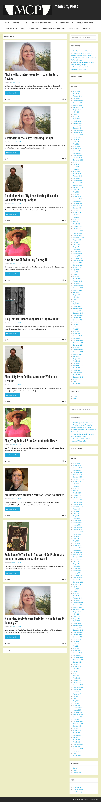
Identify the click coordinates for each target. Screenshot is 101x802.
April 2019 (76, 276)
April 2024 (76, 146)
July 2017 (76, 324)
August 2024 (77, 137)
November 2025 (78, 103)
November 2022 (78, 183)
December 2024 (78, 128)
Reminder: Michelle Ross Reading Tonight (29, 138)
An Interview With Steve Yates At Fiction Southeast (34, 495)
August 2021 (77, 212)
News (8, 99)
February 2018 (77, 308)
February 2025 (77, 123)
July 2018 (76, 297)
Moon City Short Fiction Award (41, 23)
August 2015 (77, 359)
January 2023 (77, 178)
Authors (16, 23)
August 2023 (77, 162)
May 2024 (76, 144)
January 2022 (77, 201)
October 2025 (77, 105)
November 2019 (78, 260)
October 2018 (77, 290)
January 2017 (77, 338)
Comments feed (78, 789)
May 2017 (76, 329)
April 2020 (76, 249)
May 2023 (76, 169)
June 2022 (76, 190)
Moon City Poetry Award (64, 23)
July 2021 (76, 215)
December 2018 (78, 286)
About (7, 23)
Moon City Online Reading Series (54, 29)
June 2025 (76, 114)
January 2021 (77, 228)
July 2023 (76, 164)
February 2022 (77, 199)
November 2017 (78, 315)
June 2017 (76, 327)
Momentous (94, 799)
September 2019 (78, 265)
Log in (75, 785)
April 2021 (76, 222)
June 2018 (76, 299)
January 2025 (77, 126)
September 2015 (78, 356)
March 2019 (77, 279)
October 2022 (77, 185)
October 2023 (77, 158)
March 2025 (77, 121)
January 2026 (77, 98)
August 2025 (77, 110)
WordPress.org (77, 792)
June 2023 (76, 167)
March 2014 (76, 368)
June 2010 (76, 381)
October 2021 (77, 208)
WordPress (84, 799)
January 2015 (77, 363)
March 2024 (77, 148)
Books (25, 23)
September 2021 (78, 210)
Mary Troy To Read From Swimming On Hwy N (31, 441)
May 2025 (76, 116)
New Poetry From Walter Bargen (83, 51)
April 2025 (76, 119)
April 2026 (76, 91)
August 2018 (77, 295)
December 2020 (78, 231)
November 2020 (78, 233)
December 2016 (78, 340)
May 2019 (76, 274)
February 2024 (77, 151)
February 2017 (77, 336)
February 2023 (77, 176)
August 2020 (77, 240)
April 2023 (76, 171)
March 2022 (77, 196)
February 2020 (77, 254)
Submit (23, 29)
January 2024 (77, 153)
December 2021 (78, 203)
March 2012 (76, 375)
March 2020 (77, 251)
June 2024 (76, 142)
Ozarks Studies (73, 29)
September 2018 (78, 292)
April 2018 (76, 304)
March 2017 (76, 334)
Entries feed (77, 787)
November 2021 (78, 206)
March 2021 (76, 224)
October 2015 (77, 354)
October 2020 (77, 235)
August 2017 (77, 322)
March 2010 (77, 384)
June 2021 (76, 217)
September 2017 (78, 320)
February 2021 (77, 226)
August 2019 (77, 267)
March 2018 (77, 306)
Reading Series (34, 29)
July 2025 (76, 112)
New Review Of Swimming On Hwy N (26, 260)
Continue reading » (12, 93)
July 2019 (76, 270)
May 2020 (76, 247)
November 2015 (78, 352)
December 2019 (78, 258)
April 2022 (76, 194)
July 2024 (76, 139)
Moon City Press (66, 6)
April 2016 (76, 347)
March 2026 (77, 94)
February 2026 (77, 96)
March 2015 (76, 361)
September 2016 (78, 345)
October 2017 (77, 318)
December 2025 (78, 100)
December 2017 (78, 313)
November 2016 (78, 343)
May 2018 (76, 302)
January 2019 (77, 283)
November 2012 (78, 372)
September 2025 (78, 107)
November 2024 (78, 130)
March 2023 (77, 174)
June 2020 (76, 244)
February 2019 (77, 281)
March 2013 (77, 370)
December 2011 (78, 377)
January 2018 (77, 311)
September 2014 (78, 365)
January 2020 (77, 256)
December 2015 (78, 350)
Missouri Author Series (85, 23)
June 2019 (76, 272)
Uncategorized (77, 401)
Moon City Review (11, 29)
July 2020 (76, 242)
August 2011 (77, 379)
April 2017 (76, 331)
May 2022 (76, 192)
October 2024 (77, 132)
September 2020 (78, 238)
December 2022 (78, 180)
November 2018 (78, 288)
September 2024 (78, 135)
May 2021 (76, 219)
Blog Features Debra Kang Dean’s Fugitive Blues (32, 319)
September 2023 (78, 160)
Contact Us (86, 29)
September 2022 (78, 187)
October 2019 (77, 263)
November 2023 (78, 155)
